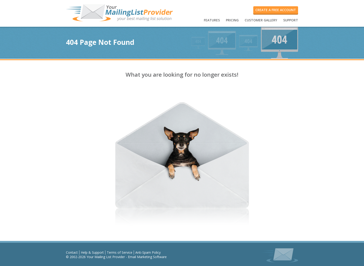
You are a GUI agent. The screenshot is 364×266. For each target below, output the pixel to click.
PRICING (232, 20)
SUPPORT (290, 20)
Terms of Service (119, 252)
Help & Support (92, 252)
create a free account (275, 10)
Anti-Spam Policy (148, 252)
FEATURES (212, 20)
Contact (72, 252)
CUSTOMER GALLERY (261, 20)
